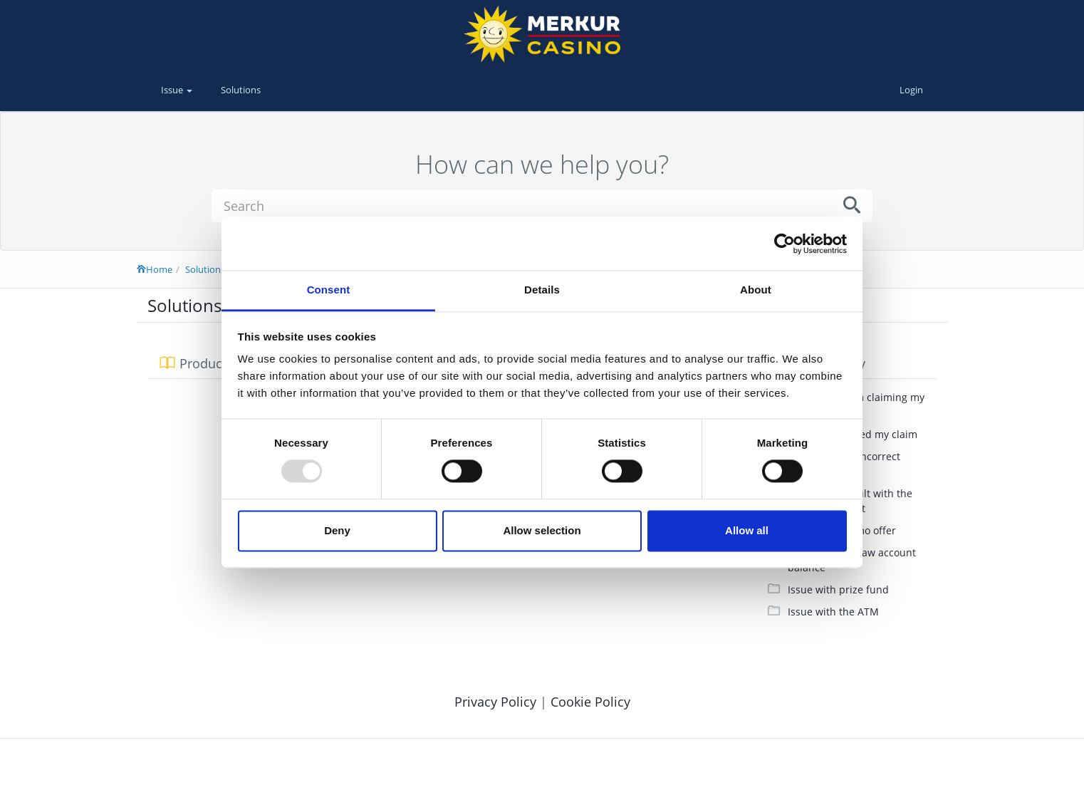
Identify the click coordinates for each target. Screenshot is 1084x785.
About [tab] (755, 290)
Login (911, 89)
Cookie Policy (590, 701)
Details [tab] (542, 290)
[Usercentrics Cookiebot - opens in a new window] (784, 243)
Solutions (241, 89)
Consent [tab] (328, 290)
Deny (337, 530)
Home (154, 269)
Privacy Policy (497, 701)
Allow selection (541, 530)
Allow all (746, 530)
